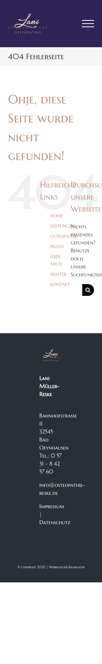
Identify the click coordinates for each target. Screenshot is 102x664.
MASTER (58, 274)
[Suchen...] (76, 290)
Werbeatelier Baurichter (67, 567)
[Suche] (88, 290)
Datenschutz (54, 522)
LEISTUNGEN (62, 226)
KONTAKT (60, 284)
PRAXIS (57, 246)
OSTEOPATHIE (63, 236)
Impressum (51, 506)
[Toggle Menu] (88, 23)
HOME (56, 215)
